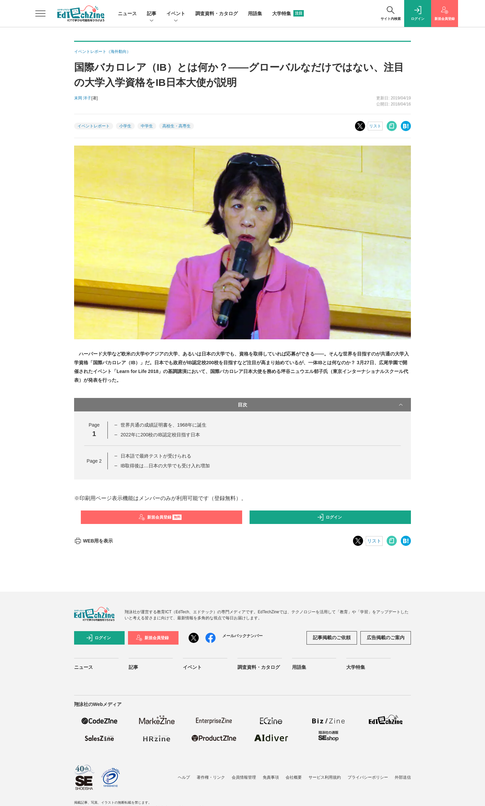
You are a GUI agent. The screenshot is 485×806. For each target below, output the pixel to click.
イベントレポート (93, 126)
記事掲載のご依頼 (332, 637)
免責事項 (271, 777)
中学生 (147, 126)
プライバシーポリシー (368, 777)
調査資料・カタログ (216, 13)
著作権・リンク (211, 777)
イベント (175, 14)
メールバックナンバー (242, 635)
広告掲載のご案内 (386, 637)
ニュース (127, 13)
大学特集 (288, 13)
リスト (375, 126)
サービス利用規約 (325, 777)
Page (94, 461)
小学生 (125, 126)
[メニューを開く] (40, 13)
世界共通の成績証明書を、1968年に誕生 (163, 425)
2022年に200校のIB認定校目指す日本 (160, 434)
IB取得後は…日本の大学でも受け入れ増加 (165, 465)
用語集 (255, 13)
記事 (151, 14)
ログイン (329, 517)
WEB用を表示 (93, 541)
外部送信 (403, 777)
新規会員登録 (160, 517)
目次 (321, 404)
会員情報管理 (244, 777)
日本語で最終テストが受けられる (156, 456)
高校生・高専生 (176, 126)
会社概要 (294, 777)
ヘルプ (184, 777)
